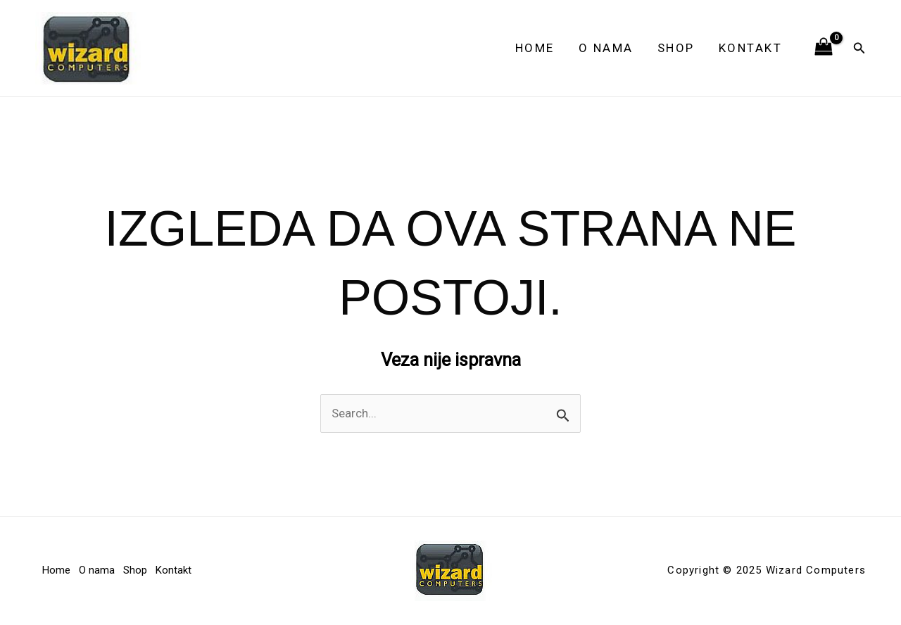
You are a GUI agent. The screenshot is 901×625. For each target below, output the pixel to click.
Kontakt (751, 48)
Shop (676, 48)
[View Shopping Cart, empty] (823, 47)
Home (535, 48)
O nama (606, 48)
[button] (859, 48)
